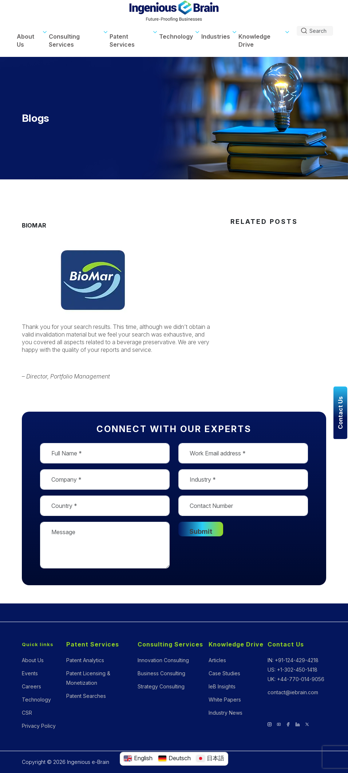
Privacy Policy (39, 726)
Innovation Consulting (163, 660)
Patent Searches (86, 696)
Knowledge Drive (254, 40)
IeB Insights (222, 686)
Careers (31, 686)
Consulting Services (64, 40)
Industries (215, 36)
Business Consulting (161, 673)
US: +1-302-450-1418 (292, 670)
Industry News (225, 713)
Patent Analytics (85, 660)
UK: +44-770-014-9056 (296, 679)
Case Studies (224, 673)
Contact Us (286, 644)
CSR (27, 713)
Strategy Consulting (161, 686)
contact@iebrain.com (293, 692)
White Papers (225, 699)
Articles (217, 660)
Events (30, 673)
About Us (25, 40)
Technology (176, 36)
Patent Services (122, 40)
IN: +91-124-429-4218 (293, 660)
